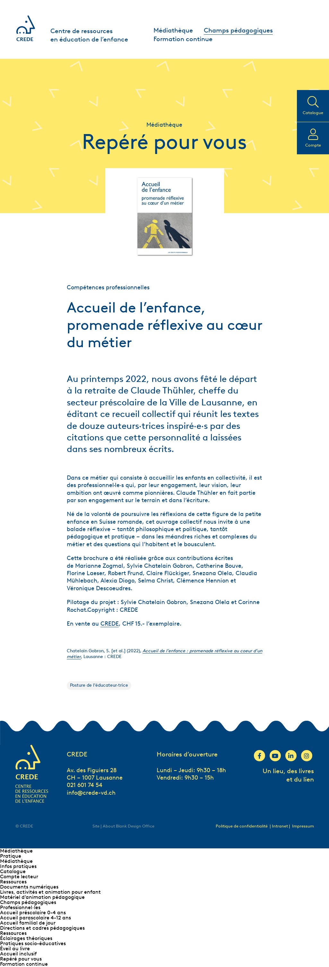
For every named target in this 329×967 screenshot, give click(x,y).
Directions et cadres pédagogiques (42, 928)
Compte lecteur (19, 876)
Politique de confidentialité (242, 826)
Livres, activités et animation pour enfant (50, 892)
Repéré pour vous (21, 959)
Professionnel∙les (20, 907)
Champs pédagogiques (238, 30)
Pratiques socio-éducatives (33, 943)
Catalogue (13, 871)
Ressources (13, 882)
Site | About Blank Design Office (123, 826)
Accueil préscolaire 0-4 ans (33, 912)
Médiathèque (173, 30)
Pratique (10, 856)
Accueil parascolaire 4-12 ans (35, 918)
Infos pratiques (18, 866)
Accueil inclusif (18, 954)
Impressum (303, 826)
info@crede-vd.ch (91, 792)
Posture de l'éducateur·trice (99, 685)
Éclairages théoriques (26, 938)
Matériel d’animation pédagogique (42, 897)
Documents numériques (29, 887)
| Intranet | (280, 826)
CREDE (109, 623)
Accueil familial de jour (28, 923)
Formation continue (182, 39)
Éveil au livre (15, 948)
